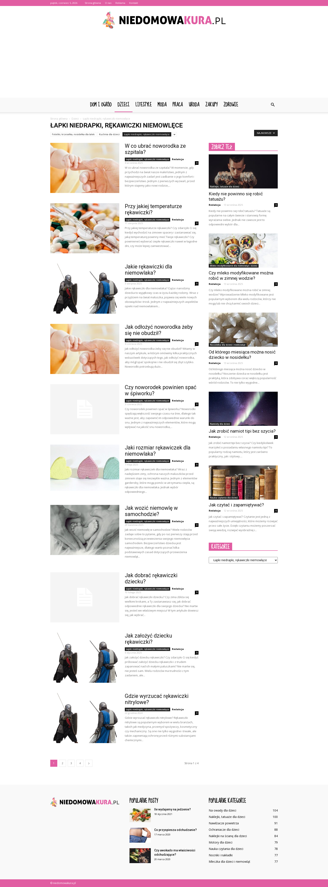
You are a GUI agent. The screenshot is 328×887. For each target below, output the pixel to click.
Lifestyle (143, 104)
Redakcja (178, 159)
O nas (108, 2)
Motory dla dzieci (220, 842)
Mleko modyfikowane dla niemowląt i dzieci (233, 265)
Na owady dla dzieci (222, 810)
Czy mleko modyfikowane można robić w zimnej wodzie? (241, 275)
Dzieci (123, 104)
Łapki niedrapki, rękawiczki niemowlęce (147, 134)
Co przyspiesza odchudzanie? (175, 830)
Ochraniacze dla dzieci (224, 830)
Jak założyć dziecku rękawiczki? (148, 639)
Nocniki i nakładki (221, 855)
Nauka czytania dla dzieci (224, 497)
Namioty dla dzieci (220, 423)
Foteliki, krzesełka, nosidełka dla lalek (73, 134)
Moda (162, 104)
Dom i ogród (101, 104)
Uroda (194, 104)
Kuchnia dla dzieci (109, 134)
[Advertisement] (164, 66)
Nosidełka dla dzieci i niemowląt (227, 344)
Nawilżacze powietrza (224, 823)
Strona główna (93, 2)
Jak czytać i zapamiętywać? (236, 504)
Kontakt (133, 2)
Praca (178, 104)
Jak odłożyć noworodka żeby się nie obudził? (159, 330)
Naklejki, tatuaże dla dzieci (224, 186)
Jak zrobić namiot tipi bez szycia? (242, 431)
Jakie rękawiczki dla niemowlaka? (148, 270)
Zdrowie (230, 104)
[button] (273, 105)
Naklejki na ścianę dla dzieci (228, 836)
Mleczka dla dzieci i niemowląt (229, 861)
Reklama (120, 2)
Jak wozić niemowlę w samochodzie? (151, 511)
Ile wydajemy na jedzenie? (172, 809)
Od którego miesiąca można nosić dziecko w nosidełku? (242, 354)
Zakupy (211, 104)
